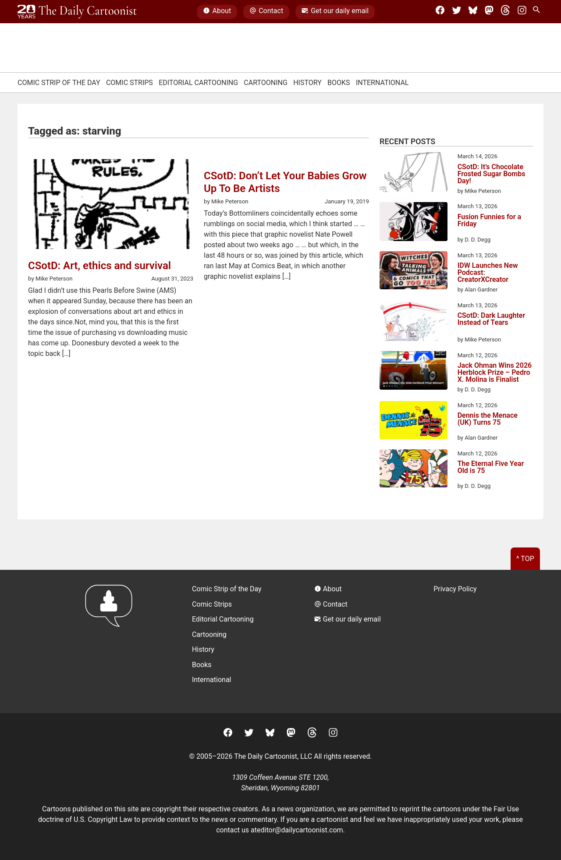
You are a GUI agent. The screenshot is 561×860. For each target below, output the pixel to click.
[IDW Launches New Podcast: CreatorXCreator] (413, 271)
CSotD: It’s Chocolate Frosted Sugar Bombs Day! (491, 174)
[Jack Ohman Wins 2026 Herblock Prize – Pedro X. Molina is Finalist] (413, 372)
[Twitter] (456, 12)
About (217, 12)
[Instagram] (522, 12)
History (307, 82)
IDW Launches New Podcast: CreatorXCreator (488, 272)
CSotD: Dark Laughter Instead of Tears (491, 319)
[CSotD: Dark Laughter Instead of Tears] (413, 322)
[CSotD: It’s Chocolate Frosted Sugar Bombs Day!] (413, 173)
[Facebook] (440, 12)
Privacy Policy (455, 589)
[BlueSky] (473, 12)
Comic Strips (129, 82)
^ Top (525, 558)
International (382, 82)
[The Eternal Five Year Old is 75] (413, 469)
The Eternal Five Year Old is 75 (491, 467)
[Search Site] (538, 12)
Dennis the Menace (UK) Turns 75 (488, 419)
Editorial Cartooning (198, 82)
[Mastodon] (489, 12)
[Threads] (505, 12)
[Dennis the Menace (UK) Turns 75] (413, 421)
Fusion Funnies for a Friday (489, 220)
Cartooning (266, 82)
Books (338, 82)
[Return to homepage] (111, 641)
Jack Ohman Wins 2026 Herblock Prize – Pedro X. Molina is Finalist (495, 372)
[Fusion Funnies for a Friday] (413, 223)
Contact (266, 12)
